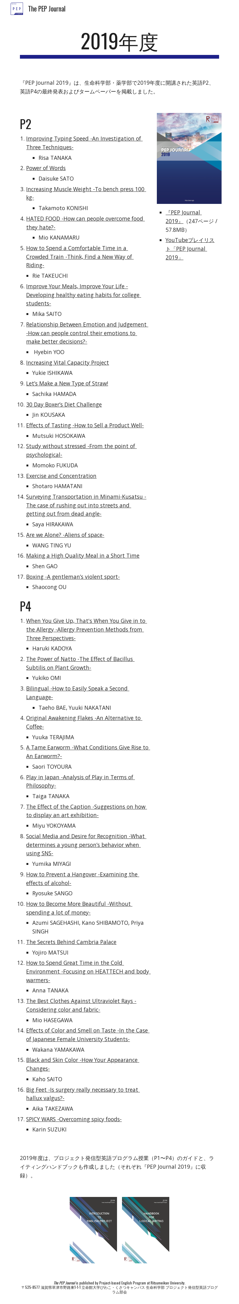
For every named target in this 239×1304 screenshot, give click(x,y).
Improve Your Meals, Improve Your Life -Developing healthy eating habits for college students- (83, 294)
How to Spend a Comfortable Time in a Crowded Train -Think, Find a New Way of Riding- (80, 256)
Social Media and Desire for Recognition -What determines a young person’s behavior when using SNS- (86, 844)
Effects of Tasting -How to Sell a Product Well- (85, 425)
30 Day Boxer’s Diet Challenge (64, 404)
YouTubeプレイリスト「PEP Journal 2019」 (190, 248)
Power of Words (46, 168)
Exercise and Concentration (61, 475)
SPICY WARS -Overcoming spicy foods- (74, 1119)
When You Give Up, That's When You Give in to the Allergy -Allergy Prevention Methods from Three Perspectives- (86, 629)
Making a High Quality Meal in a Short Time (82, 555)
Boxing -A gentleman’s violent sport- (73, 576)
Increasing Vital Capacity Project (67, 362)
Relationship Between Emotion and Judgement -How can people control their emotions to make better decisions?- (87, 333)
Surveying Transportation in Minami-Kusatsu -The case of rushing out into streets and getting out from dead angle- (86, 505)
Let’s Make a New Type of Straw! (67, 383)
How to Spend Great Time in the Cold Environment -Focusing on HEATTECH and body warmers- (88, 971)
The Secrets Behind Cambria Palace (71, 942)
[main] (119, 43)
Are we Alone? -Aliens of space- (65, 534)
